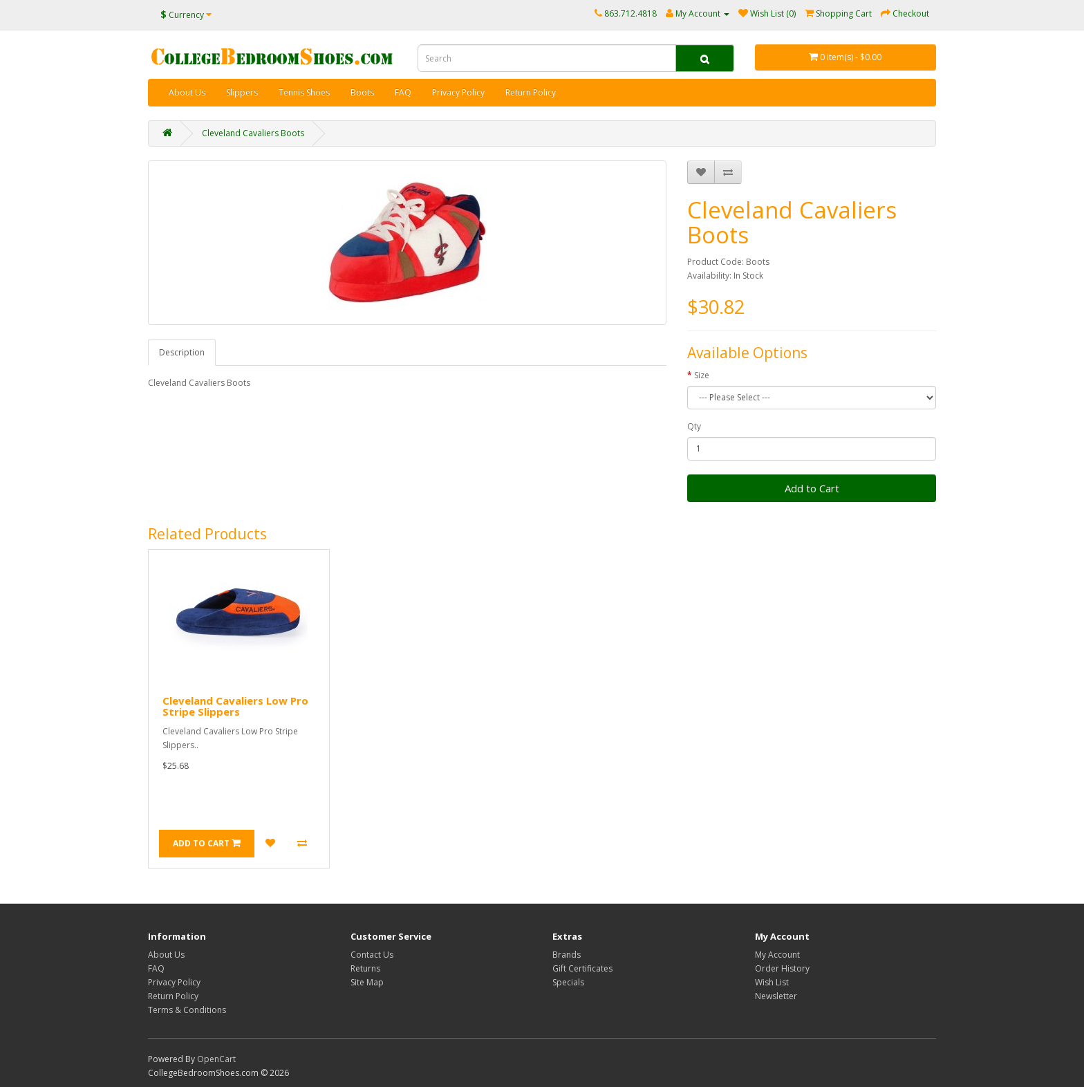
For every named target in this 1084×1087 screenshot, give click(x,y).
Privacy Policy (458, 92)
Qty (694, 426)
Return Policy (530, 92)
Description (182, 352)
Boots (362, 92)
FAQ (403, 92)
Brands (566, 954)
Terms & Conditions (187, 1010)
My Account (777, 954)
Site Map (367, 982)
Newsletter (776, 996)
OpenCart (216, 1059)
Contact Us (372, 954)
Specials (568, 982)
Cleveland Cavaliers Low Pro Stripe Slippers (235, 706)
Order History (782, 968)
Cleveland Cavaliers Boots (253, 133)
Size (701, 375)
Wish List (772, 982)
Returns (365, 968)
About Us (187, 92)
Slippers (242, 92)
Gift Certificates (582, 968)
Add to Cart (812, 488)
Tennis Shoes (304, 92)
